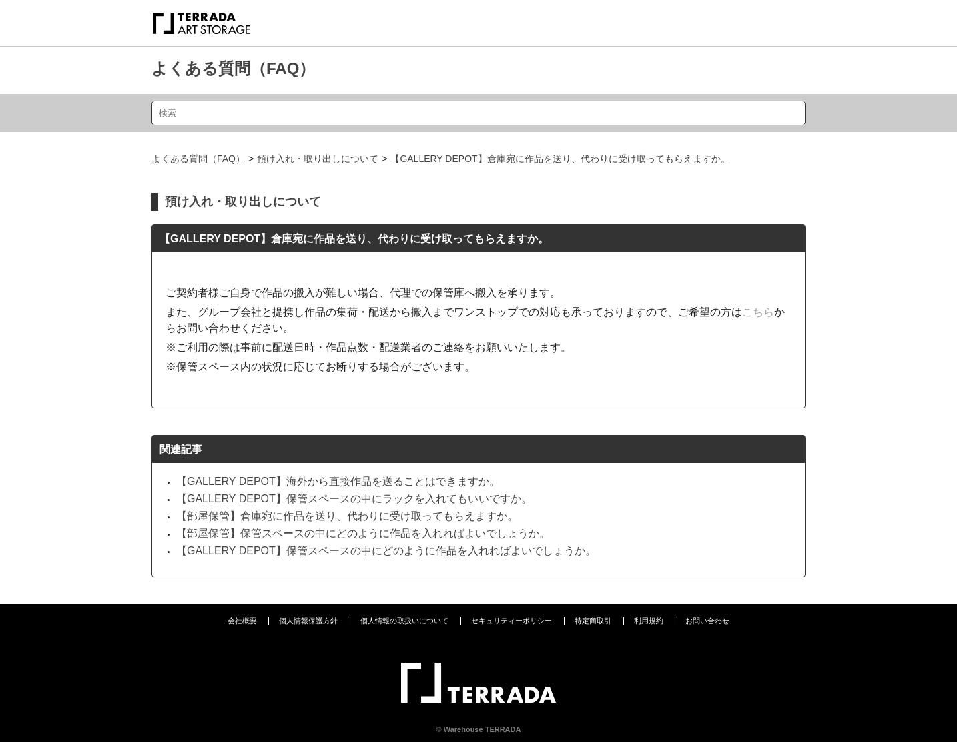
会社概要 (242, 621)
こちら (758, 312)
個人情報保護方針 (308, 621)
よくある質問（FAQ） (233, 68)
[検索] (478, 113)
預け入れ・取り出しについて (317, 158)
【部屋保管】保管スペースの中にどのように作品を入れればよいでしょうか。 (363, 533)
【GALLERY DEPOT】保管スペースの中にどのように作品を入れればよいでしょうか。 (386, 550)
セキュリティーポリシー (511, 621)
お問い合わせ (707, 621)
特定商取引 (593, 621)
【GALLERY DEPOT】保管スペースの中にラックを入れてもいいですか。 (354, 498)
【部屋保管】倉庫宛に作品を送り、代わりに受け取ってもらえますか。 (347, 516)
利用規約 (648, 621)
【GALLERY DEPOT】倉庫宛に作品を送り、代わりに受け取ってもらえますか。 (559, 158)
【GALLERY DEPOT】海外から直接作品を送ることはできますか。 (338, 481)
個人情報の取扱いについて (404, 621)
